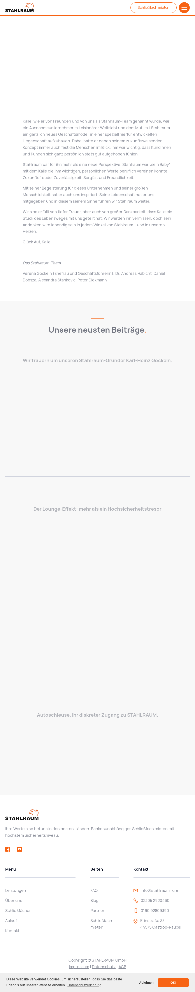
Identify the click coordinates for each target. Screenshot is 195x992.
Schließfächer (18, 910)
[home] (19, 7)
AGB (122, 966)
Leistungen (15, 890)
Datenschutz (104, 966)
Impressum (79, 966)
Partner (97, 910)
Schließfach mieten (153, 7)
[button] (184, 7)
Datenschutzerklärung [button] (84, 985)
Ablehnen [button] (146, 982)
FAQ (94, 890)
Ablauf (11, 920)
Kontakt (12, 930)
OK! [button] (173, 982)
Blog (94, 900)
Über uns (13, 900)
